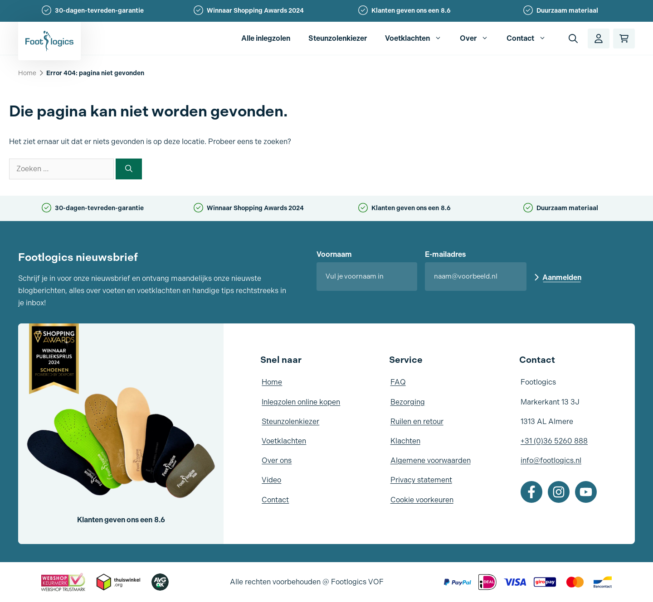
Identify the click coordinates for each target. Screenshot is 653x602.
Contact (531, 38)
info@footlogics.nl (551, 460)
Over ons (277, 460)
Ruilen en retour (416, 421)
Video (271, 480)
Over (478, 38)
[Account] (598, 38)
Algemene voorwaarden (430, 460)
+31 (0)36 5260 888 (554, 441)
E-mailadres (445, 254)
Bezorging (407, 402)
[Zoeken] (129, 169)
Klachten (405, 441)
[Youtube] (586, 492)
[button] (573, 38)
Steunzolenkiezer (337, 38)
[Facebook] (531, 492)
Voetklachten (418, 38)
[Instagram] (559, 492)
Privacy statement (421, 480)
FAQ (398, 382)
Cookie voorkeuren (421, 500)
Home (27, 73)
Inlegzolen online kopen (301, 402)
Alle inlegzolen (265, 38)
